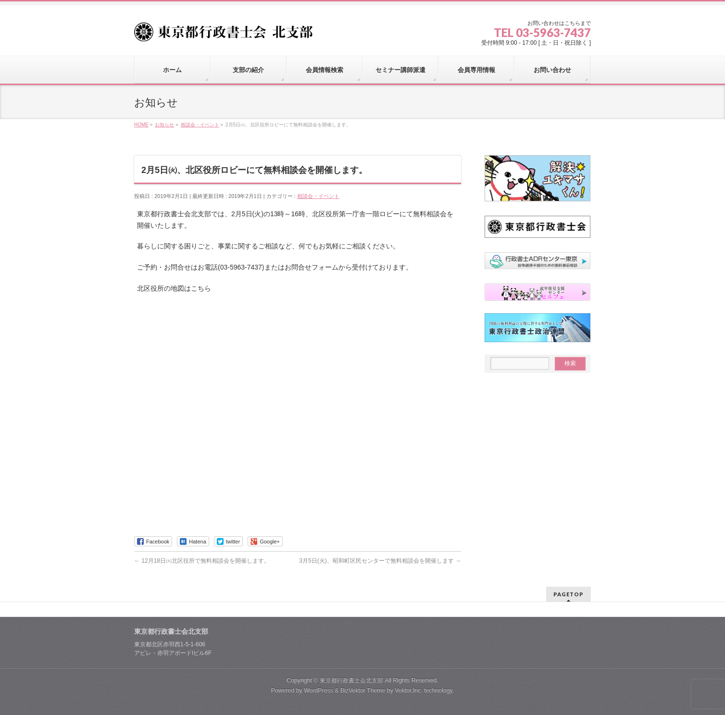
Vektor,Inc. (409, 690)
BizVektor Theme (363, 690)
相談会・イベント (318, 196)
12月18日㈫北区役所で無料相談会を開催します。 (202, 560)
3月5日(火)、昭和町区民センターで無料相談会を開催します (380, 560)
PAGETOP (568, 594)
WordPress (318, 690)
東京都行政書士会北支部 (351, 680)
